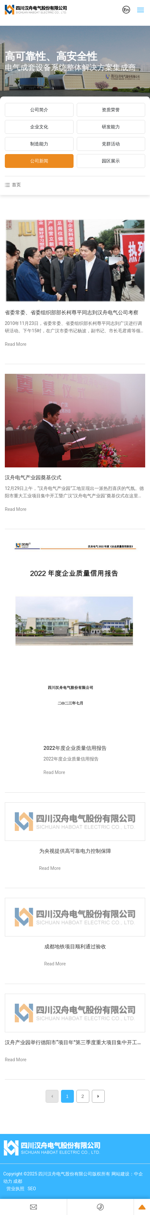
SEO (32, 1188)
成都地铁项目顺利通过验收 (75, 946)
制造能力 (39, 143)
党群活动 (111, 143)
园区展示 (111, 160)
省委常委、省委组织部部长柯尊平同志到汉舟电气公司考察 (71, 312)
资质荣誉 (111, 109)
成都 (17, 1181)
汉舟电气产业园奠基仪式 (33, 477)
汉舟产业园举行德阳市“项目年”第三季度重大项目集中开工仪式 (73, 1042)
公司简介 (39, 109)
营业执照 (15, 1188)
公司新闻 (39, 160)
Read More (15, 344)
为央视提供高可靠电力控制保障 (75, 851)
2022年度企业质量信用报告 (74, 748)
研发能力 (111, 126)
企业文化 (39, 126)
